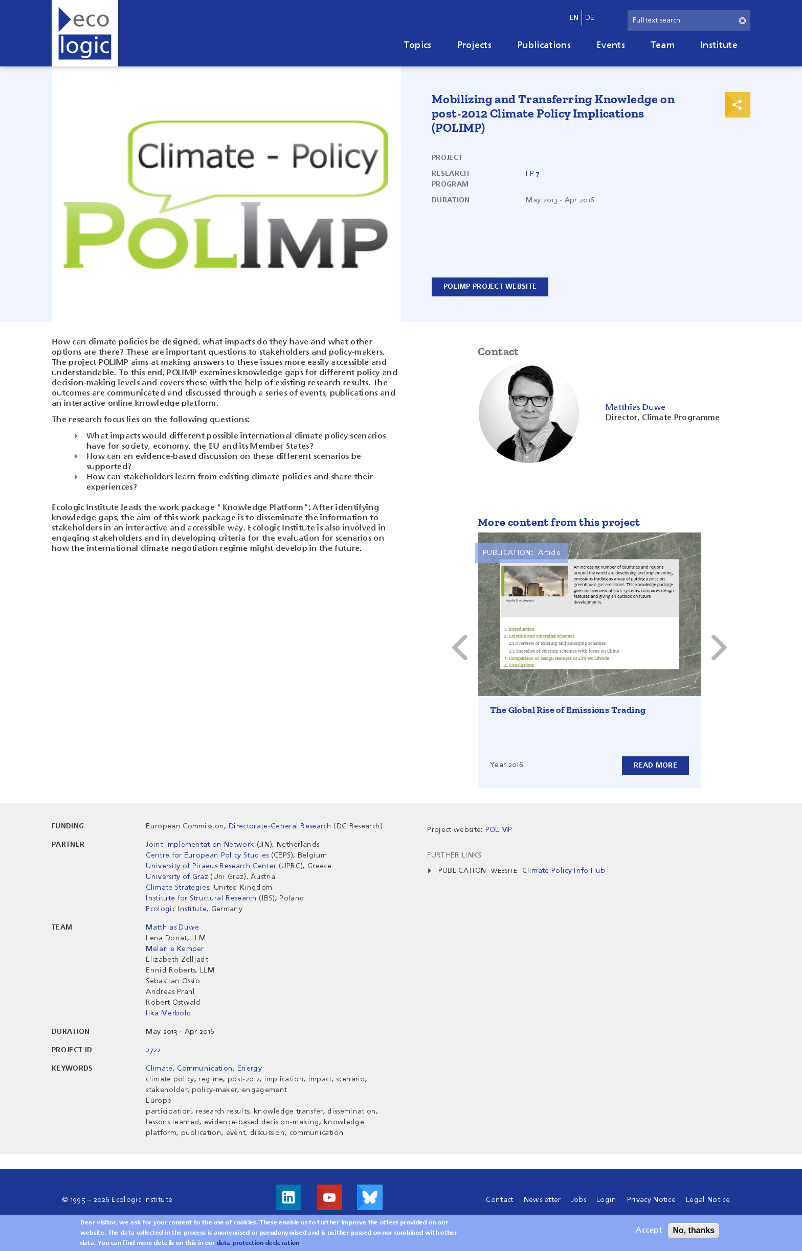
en (574, 17)
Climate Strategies (177, 887)
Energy (249, 1068)
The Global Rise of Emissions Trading (567, 709)
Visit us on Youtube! (329, 1197)
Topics (418, 45)
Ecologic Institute (176, 909)
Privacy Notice (651, 1199)
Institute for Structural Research (201, 898)
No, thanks (694, 1230)
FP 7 (533, 173)
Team (663, 45)
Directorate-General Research (280, 826)
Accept (649, 1230)
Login (606, 1199)
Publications (544, 45)
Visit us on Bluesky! (370, 1197)
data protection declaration (258, 1243)
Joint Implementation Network (200, 844)
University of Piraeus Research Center (211, 866)
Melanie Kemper (175, 949)
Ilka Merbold (168, 1013)
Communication (205, 1068)
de (590, 17)
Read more (655, 765)
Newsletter (542, 1199)
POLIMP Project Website (490, 286)
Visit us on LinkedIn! (288, 1197)
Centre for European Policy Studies (207, 855)
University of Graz (177, 877)
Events (610, 45)
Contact (499, 1199)
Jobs (578, 1199)
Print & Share (737, 105)
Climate (159, 1068)
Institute (719, 45)
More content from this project (559, 522)
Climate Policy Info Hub (563, 870)
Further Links (454, 855)
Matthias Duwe (172, 927)
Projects (474, 45)
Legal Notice (708, 1199)
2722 (153, 1050)
